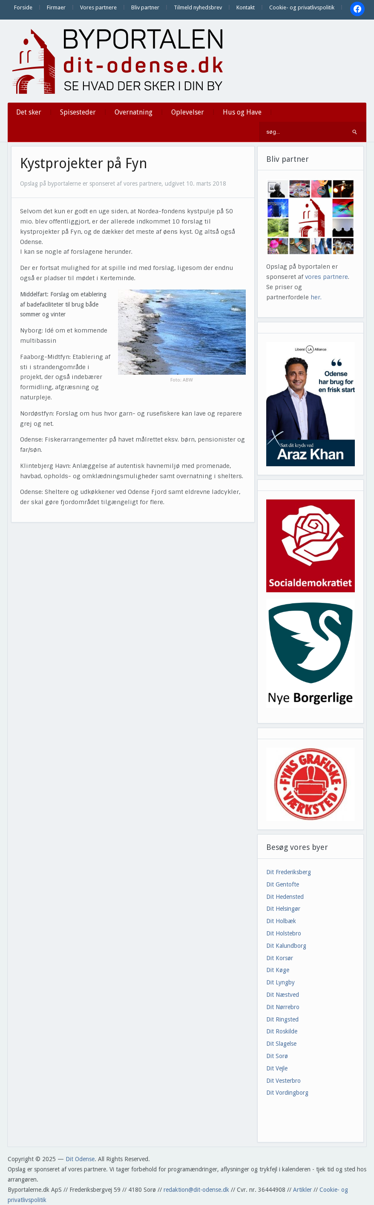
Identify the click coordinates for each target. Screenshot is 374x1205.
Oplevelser (187, 112)
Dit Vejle (277, 1068)
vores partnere (326, 277)
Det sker (28, 112)
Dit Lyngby (280, 982)
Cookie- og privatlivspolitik (301, 7)
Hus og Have (242, 112)
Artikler (302, 1189)
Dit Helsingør (283, 908)
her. (316, 297)
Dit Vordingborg (287, 1092)
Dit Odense (80, 1159)
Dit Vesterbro (283, 1080)
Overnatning (133, 112)
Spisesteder (78, 112)
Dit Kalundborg (286, 945)
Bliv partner (145, 7)
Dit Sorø (277, 1056)
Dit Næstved (282, 994)
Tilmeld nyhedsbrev (198, 7)
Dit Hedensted (285, 896)
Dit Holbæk (281, 921)
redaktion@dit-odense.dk (196, 1189)
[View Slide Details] (310, 404)
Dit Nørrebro (282, 1007)
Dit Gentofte (282, 884)
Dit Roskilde (281, 1031)
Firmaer (56, 7)
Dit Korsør (279, 958)
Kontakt (245, 7)
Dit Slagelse (281, 1043)
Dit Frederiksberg (288, 872)
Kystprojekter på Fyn (83, 163)
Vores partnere (98, 7)
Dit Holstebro (283, 933)
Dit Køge (277, 970)
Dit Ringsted (282, 1019)
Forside (23, 7)
